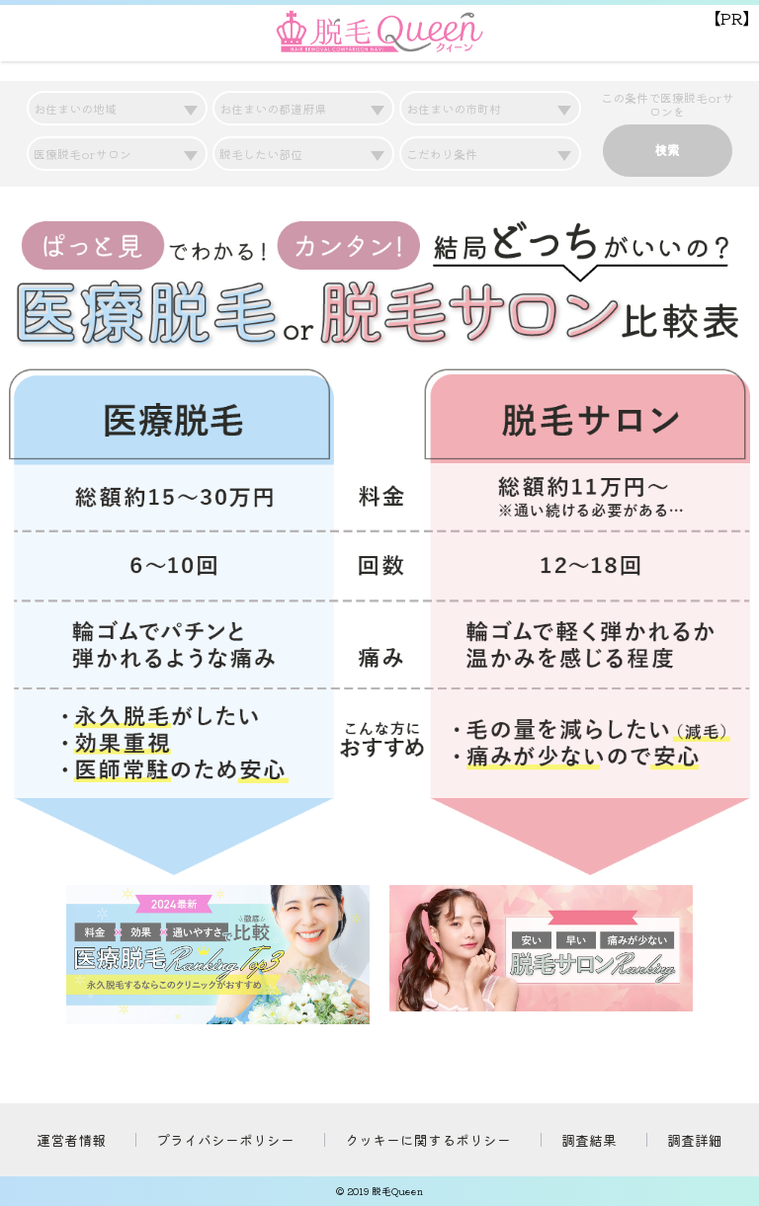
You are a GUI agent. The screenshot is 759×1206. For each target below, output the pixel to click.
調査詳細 (694, 1140)
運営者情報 (71, 1140)
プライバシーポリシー (225, 1140)
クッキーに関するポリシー (428, 1140)
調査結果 (589, 1140)
